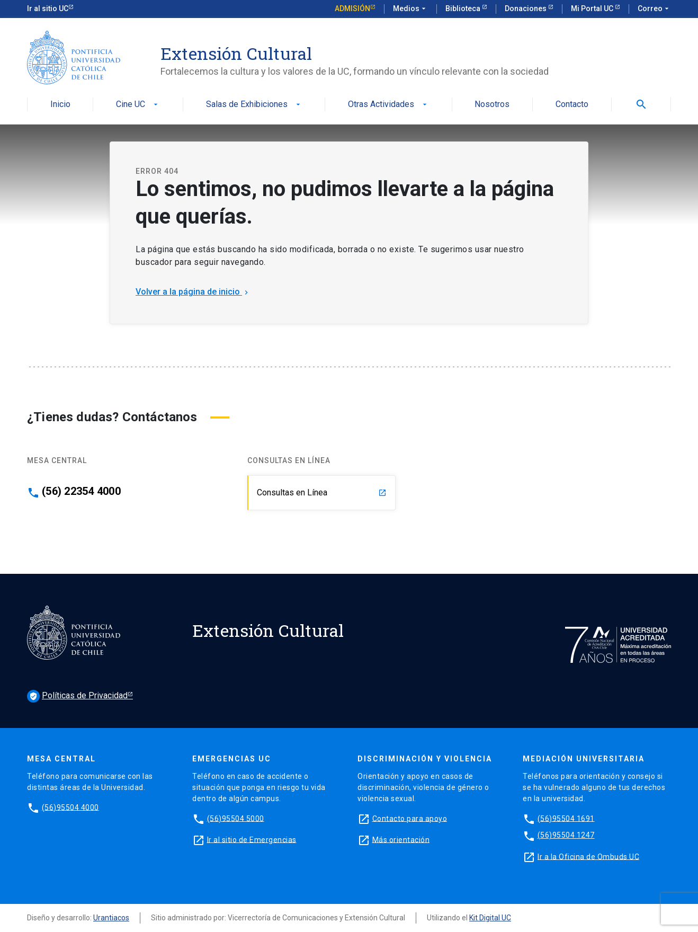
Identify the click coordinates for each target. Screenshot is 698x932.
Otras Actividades (388, 104)
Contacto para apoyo (410, 818)
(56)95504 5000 (235, 818)
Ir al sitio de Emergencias (252, 839)
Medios (410, 9)
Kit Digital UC (490, 917)
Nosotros (492, 104)
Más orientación (401, 839)
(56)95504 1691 (566, 818)
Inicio (60, 104)
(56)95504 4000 (70, 807)
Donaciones (526, 8)
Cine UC (138, 104)
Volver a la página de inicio (193, 292)
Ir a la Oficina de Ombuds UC (588, 856)
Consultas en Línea (322, 492)
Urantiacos (111, 917)
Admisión (352, 8)
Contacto (572, 104)
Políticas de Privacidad (77, 696)
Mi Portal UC (593, 8)
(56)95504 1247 (566, 835)
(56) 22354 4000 (81, 491)
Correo (654, 9)
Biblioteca (463, 8)
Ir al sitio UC (47, 8)
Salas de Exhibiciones (254, 104)
